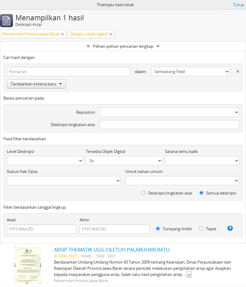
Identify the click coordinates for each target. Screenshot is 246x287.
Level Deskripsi (20, 151)
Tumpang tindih (174, 229)
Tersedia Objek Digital (105, 151)
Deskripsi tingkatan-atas (73, 124)
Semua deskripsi (217, 193)
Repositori (85, 112)
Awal (11, 220)
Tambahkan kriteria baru (36, 84)
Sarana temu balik (181, 151)
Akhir (84, 220)
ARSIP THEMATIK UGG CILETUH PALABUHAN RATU (112, 249)
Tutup (238, 4)
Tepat (207, 229)
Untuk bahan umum (144, 171)
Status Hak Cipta (22, 171)
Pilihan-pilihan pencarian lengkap (123, 46)
